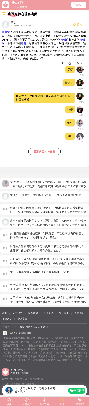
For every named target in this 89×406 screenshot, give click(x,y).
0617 (45, 326)
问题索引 (64, 313)
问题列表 (30, 326)
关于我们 (17, 313)
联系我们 (33, 313)
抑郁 (23, 43)
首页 (4, 313)
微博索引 (7, 318)
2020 (39, 326)
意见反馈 (48, 313)
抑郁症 (6, 31)
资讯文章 (22, 318)
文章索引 (79, 313)
